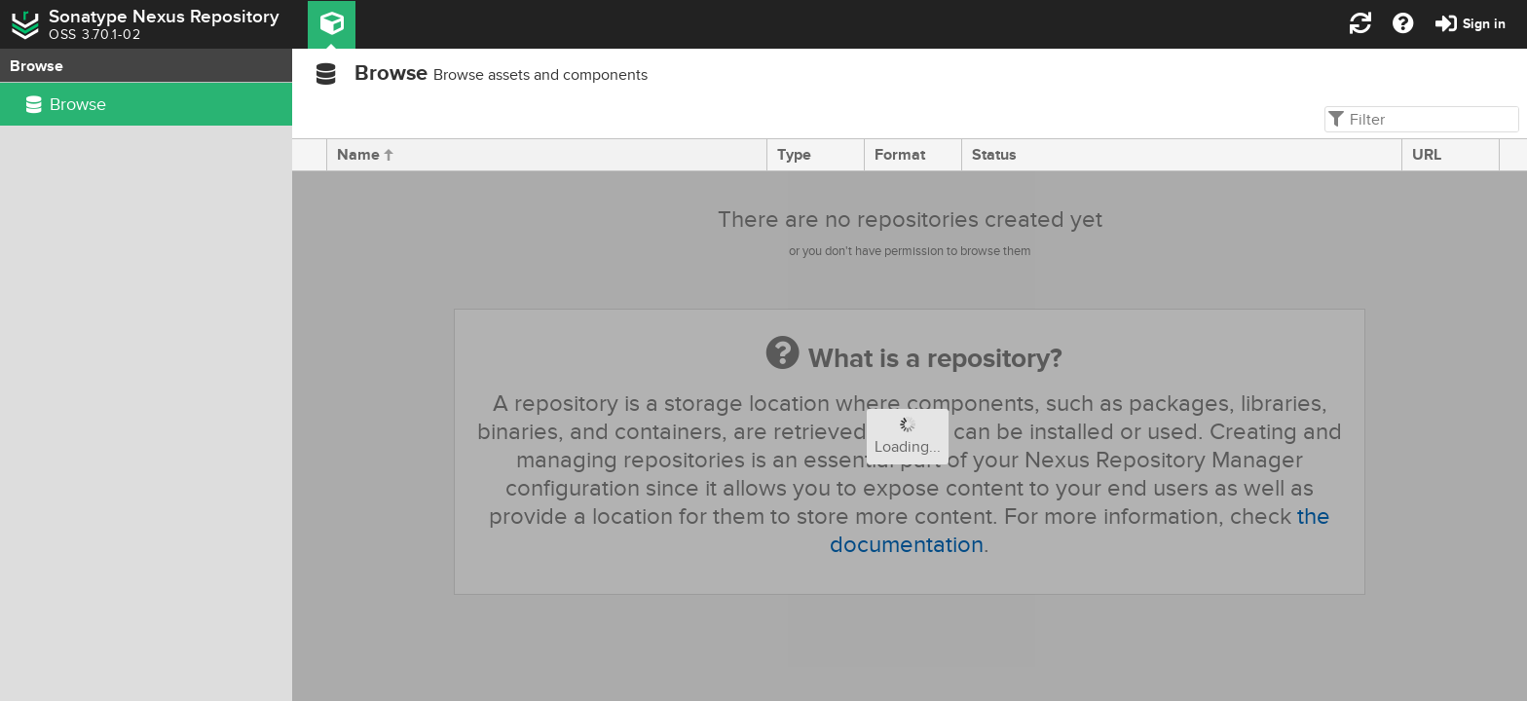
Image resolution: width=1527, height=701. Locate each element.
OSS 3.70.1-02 (94, 35)
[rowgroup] (146, 392)
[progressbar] (909, 436)
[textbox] (1420, 119)
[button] (331, 25)
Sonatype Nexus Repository (164, 16)
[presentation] (309, 154)
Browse (391, 73)
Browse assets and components (540, 75)
